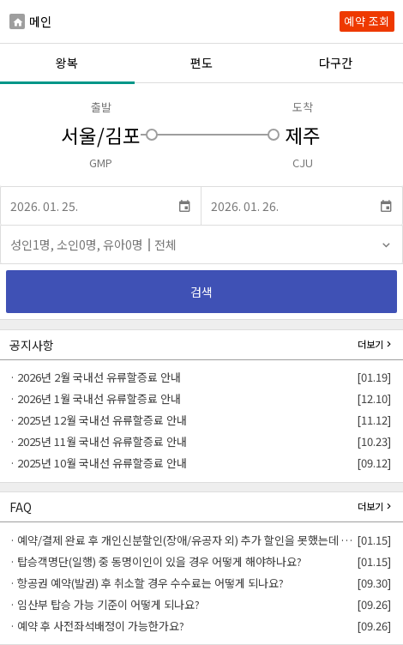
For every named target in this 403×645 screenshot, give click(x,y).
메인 (30, 21)
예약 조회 (367, 21)
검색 (202, 291)
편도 (201, 62)
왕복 (67, 62)
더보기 (376, 343)
